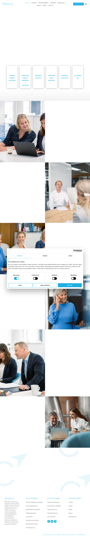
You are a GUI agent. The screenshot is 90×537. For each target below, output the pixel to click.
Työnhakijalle (54, 2)
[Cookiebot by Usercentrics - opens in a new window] (74, 251)
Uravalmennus (30, 527)
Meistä (68, 2)
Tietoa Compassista (53, 502)
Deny (20, 285)
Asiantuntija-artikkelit (54, 505)
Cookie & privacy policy (68, 534)
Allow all (69, 285)
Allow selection (45, 285)
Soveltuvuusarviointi (32, 520)
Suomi (70, 513)
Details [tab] (45, 255)
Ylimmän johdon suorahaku (34, 502)
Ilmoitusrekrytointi (31, 524)
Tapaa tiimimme (52, 509)
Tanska (71, 502)
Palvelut (21, 2)
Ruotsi (71, 505)
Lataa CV (44, 5)
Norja (70, 509)
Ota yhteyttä (79, 3)
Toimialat (28, 2)
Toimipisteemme (52, 513)
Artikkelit (63, 2)
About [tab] (70, 255)
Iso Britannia (72, 516)
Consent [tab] (19, 255)
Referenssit (47, 2)
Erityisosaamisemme (37, 2)
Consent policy (81, 534)
